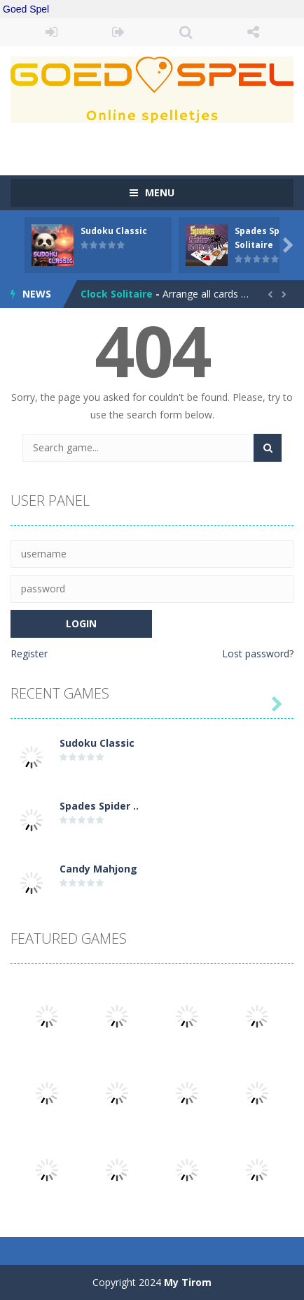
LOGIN (51, 32)
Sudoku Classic (114, 231)
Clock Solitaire (117, 293)
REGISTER (118, 32)
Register (29, 653)
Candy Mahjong (98, 868)
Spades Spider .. (99, 805)
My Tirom (188, 1282)
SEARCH (186, 32)
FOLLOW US (253, 32)
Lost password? (257, 653)
